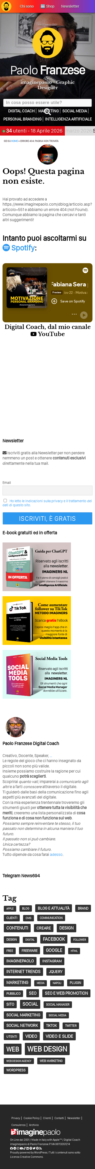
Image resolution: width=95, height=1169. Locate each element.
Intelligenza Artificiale (68, 119)
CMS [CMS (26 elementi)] (28, 918)
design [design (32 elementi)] (11, 939)
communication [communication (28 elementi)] (51, 918)
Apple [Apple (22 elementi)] (10, 908)
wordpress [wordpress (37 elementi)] (16, 1070)
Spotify (19, 247)
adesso (56, 854)
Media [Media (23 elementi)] (40, 983)
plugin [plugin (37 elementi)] (75, 983)
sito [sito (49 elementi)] (10, 1004)
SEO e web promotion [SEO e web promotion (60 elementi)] (66, 993)
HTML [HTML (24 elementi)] (74, 951)
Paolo (47, 69)
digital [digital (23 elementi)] (29, 939)
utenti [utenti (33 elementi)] (11, 1036)
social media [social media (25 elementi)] (57, 1015)
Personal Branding (22, 119)
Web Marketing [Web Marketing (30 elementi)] (51, 1061)
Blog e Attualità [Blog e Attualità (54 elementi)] (53, 908)
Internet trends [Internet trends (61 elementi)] (23, 971)
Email (7, 483)
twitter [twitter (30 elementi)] (71, 1026)
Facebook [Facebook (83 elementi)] (54, 939)
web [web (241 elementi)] (12, 1049)
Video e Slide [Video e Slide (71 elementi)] (59, 1036)
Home (14, 140)
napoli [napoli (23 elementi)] (57, 983)
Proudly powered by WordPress (28, 1152)
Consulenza (18, 1125)
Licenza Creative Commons (26, 1157)
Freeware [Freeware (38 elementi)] (29, 951)
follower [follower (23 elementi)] (79, 939)
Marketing (48, 111)
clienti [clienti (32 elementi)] (11, 918)
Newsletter (73, 1118)
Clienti (47, 1118)
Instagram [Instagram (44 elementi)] (52, 961)
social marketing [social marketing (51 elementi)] (23, 1015)
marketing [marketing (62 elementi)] (17, 982)
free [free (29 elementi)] (9, 951)
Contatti (59, 1118)
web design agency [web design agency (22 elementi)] (18, 1061)
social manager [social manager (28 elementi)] (57, 1004)
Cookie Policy (32, 1118)
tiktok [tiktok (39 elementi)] (51, 1025)
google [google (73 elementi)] (54, 950)
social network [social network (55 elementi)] (22, 1025)
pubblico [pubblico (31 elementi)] (13, 993)
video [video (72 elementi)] (31, 1036)
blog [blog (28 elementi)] (25, 908)
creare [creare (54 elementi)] (43, 928)
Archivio (34, 1125)
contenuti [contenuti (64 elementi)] (17, 928)
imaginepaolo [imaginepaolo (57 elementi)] (20, 960)
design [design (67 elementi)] (66, 928)
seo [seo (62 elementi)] (32, 993)
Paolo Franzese (39, 1144)
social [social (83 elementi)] (30, 1004)
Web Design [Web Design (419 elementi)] (47, 1048)
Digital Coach (21, 111)
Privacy (15, 1118)
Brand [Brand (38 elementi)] (83, 908)
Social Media (74, 111)
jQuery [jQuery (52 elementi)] (55, 971)
